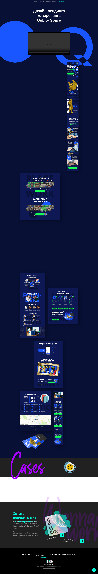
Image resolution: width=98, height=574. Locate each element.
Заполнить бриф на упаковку (69, 540)
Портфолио (42, 1)
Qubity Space (61, 1)
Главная (35, 1)
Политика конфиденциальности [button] (49, 567)
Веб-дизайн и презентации (51, 1)
